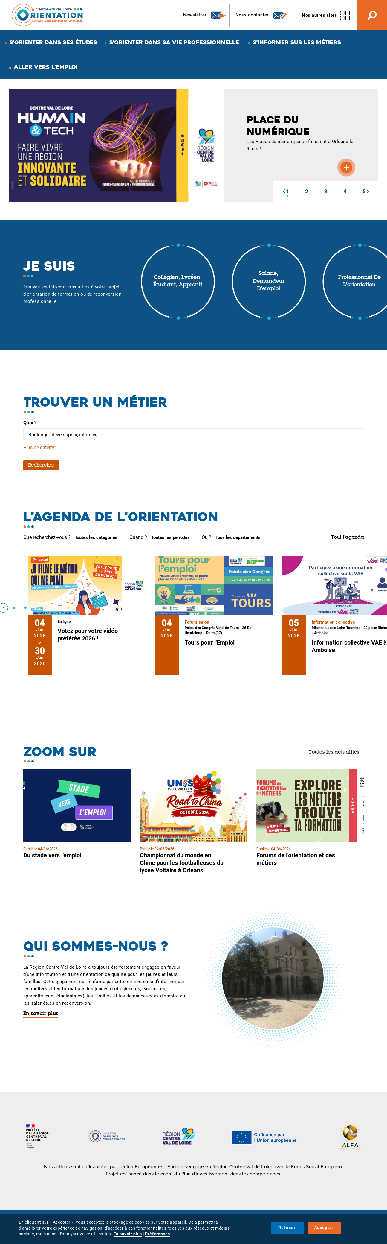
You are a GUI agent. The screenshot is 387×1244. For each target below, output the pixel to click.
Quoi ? (30, 423)
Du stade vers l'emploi (52, 855)
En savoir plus (40, 1013)
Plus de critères (39, 447)
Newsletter (205, 15)
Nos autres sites (319, 15)
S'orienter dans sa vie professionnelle (174, 42)
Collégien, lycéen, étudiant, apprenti (177, 281)
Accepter (324, 1227)
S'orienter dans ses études (53, 42)
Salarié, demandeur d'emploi (268, 281)
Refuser (287, 1227)
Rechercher (41, 465)
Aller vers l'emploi (46, 66)
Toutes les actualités (334, 752)
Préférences (157, 1233)
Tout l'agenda (347, 537)
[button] (283, 191)
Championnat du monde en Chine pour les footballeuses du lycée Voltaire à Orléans (182, 863)
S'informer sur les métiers (297, 42)
